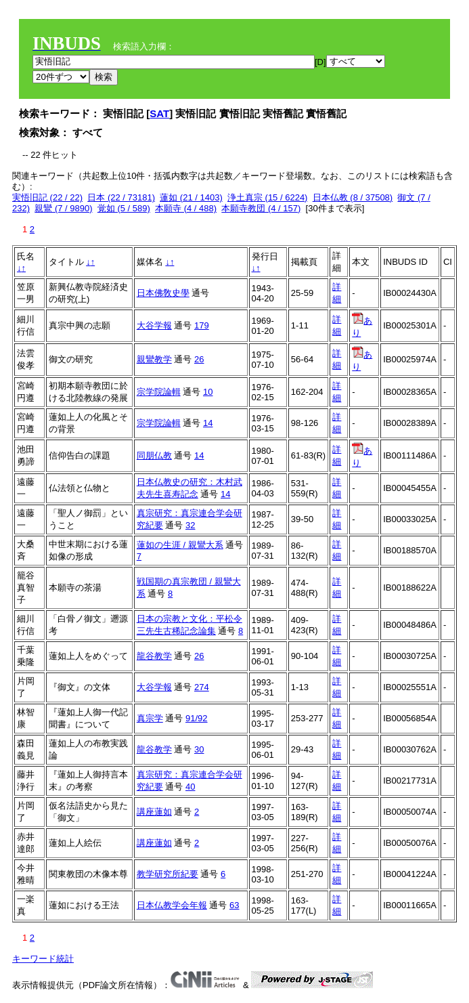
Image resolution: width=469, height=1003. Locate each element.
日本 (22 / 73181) (121, 197)
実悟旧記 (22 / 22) (47, 197)
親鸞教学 (154, 359)
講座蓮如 (154, 812)
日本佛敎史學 (163, 293)
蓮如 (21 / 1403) (191, 197)
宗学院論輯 (159, 392)
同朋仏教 (154, 455)
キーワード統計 (43, 959)
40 (190, 787)
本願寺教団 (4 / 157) (260, 208)
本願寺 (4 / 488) (186, 208)
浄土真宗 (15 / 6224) (267, 197)
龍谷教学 (154, 656)
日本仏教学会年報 (172, 905)
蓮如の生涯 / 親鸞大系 (180, 545)
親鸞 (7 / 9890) (63, 208)
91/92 (196, 718)
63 (234, 905)
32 (190, 525)
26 (199, 359)
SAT (159, 113)
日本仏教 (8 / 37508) (353, 197)
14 (208, 423)
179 (201, 325)
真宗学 (150, 718)
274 (201, 687)
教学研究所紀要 (167, 874)
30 (199, 749)
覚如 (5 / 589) (123, 208)
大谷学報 (154, 325)
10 (208, 392)
